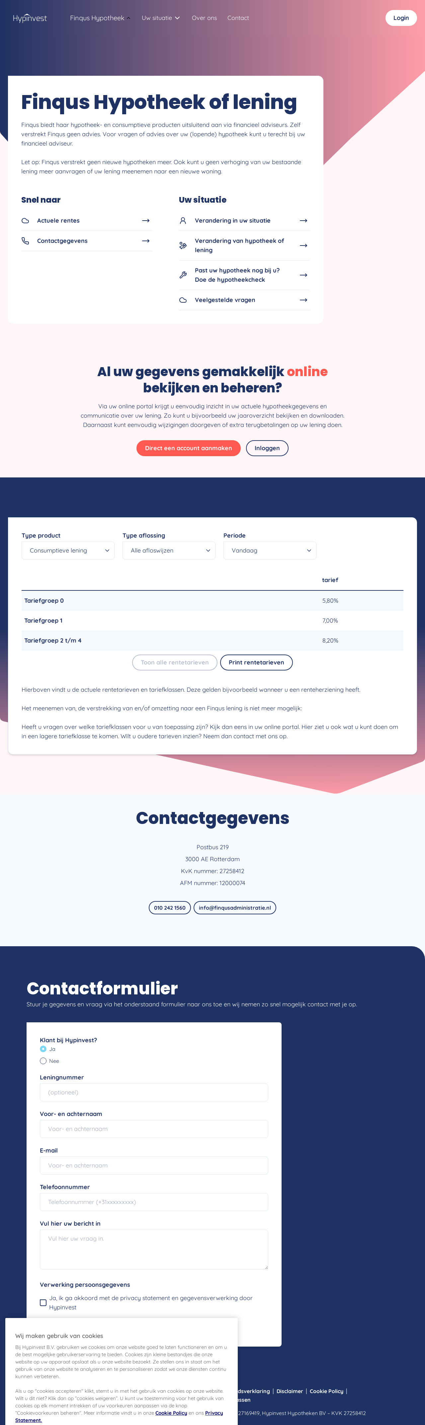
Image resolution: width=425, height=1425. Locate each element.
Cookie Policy (326, 1391)
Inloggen (267, 448)
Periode (234, 535)
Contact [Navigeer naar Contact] (238, 18)
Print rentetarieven (256, 662)
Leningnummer (62, 1077)
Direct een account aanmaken (188, 448)
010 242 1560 (170, 907)
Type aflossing (144, 535)
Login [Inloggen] (401, 18)
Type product (41, 535)
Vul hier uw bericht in (70, 1223)
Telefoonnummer (65, 1187)
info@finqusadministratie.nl (235, 907)
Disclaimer (290, 1391)
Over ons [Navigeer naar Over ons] (204, 18)
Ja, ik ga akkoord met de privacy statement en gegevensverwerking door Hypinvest (146, 1302)
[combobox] (97, 18)
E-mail (49, 1150)
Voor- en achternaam (71, 1114)
